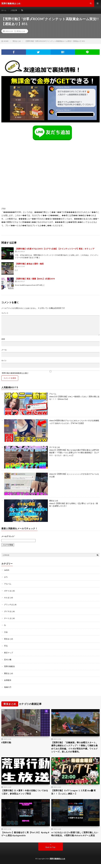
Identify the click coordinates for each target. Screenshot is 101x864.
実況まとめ (21, 31)
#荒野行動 (6, 742)
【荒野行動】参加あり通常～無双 (29, 264)
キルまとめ (8, 597)
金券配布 (7, 680)
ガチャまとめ (9, 591)
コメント (4, 313)
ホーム (3, 10)
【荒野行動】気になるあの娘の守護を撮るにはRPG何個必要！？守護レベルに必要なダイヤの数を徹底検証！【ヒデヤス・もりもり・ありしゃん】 (74, 452)
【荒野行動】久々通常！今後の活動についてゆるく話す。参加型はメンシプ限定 (24, 792)
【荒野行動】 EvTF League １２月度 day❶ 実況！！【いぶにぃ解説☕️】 (73, 792)
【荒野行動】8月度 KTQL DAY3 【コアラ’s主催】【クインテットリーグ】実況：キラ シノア (54, 249)
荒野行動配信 (9, 666)
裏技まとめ (53, 501)
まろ (6, 577)
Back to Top (50, 847)
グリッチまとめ (10, 604)
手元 (6, 646)
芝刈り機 (7, 659)
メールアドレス (8, 536)
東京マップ (8, 653)
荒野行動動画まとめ (57, 859)
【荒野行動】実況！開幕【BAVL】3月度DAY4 (35, 279)
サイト (4, 360)
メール (4, 350)
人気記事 (14, 10)
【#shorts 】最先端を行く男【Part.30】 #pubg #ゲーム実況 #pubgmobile (25, 834)
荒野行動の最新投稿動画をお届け (50, 372)
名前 (3, 339)
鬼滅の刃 (7, 687)
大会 (6, 632)
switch (6, 570)
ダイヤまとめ (54, 447)
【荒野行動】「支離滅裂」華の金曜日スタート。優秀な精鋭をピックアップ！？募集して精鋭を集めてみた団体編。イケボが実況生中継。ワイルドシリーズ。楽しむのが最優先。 (74, 747)
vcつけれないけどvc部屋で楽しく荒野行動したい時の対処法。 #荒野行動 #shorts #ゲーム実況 (74, 834)
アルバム (52, 394)
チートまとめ (9, 618)
